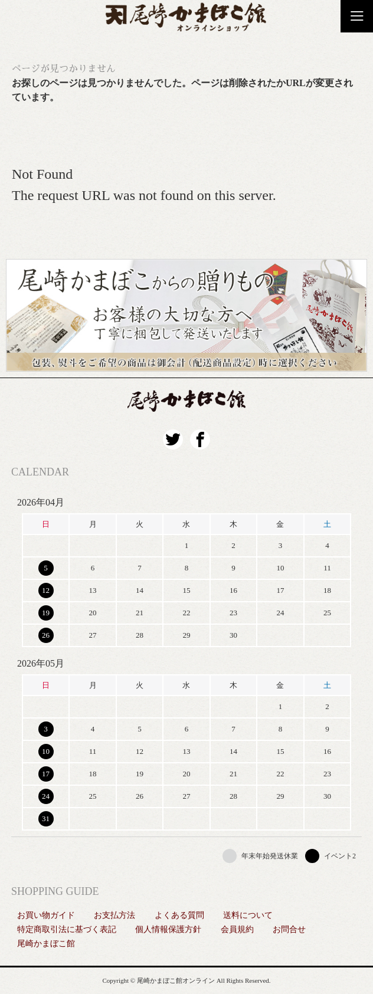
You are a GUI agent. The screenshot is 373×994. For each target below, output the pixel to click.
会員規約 (237, 930)
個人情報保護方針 (168, 930)
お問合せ (289, 930)
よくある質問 (179, 915)
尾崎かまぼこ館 (46, 944)
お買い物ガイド (46, 915)
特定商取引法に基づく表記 (66, 930)
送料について (248, 915)
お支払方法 (114, 915)
